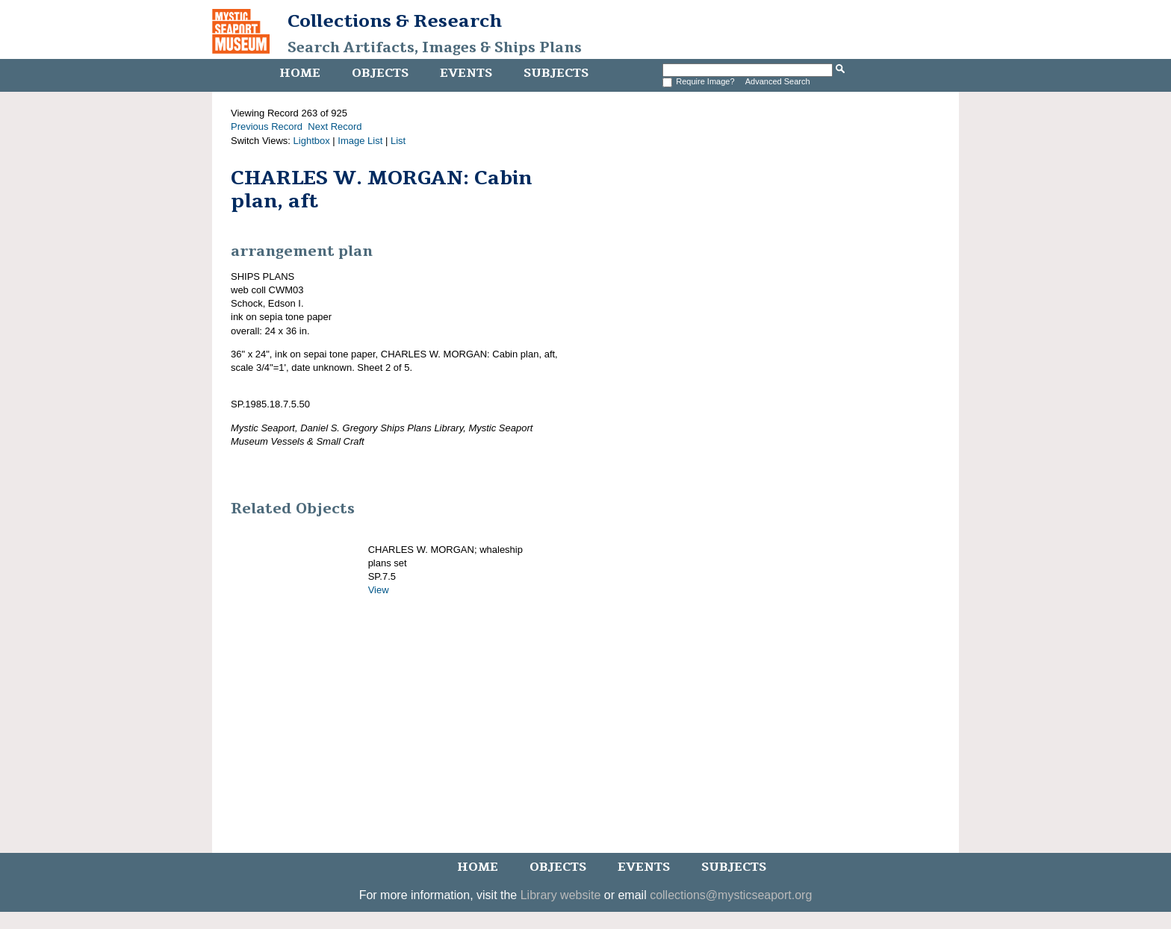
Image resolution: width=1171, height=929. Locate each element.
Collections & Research (395, 21)
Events (466, 73)
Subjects (556, 73)
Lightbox (311, 140)
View (378, 589)
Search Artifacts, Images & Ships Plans (435, 47)
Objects (380, 73)
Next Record (334, 126)
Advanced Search (777, 81)
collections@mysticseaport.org (731, 895)
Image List (360, 140)
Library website (561, 895)
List (398, 140)
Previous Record (266, 126)
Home (299, 73)
